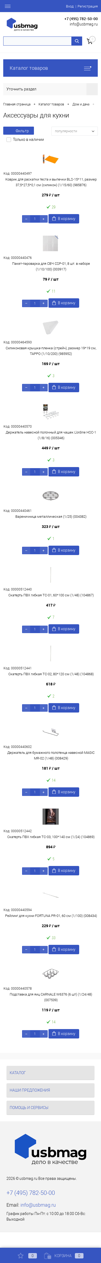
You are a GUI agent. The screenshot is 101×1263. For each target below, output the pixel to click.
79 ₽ (50, 279)
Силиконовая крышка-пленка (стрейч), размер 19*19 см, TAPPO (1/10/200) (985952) (51, 351)
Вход (70, 6)
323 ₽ (51, 526)
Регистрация (88, 6)
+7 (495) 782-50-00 (81, 18)
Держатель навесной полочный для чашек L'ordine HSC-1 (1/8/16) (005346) (51, 435)
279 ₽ (51, 194)
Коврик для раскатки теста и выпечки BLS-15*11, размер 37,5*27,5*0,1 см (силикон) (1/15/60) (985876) (51, 182)
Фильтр (18, 131)
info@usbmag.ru (84, 24)
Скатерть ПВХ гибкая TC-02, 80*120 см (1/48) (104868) (51, 674)
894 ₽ (50, 846)
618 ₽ (50, 683)
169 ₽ (51, 363)
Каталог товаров (50, 68)
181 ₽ (51, 768)
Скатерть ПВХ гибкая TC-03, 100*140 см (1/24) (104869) (51, 837)
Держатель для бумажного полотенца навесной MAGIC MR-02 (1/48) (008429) (51, 755)
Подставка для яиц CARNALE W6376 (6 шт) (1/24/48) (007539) (51, 997)
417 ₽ (50, 605)
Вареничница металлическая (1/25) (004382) (50, 517)
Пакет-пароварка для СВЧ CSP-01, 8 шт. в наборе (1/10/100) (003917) (51, 266)
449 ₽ (51, 447)
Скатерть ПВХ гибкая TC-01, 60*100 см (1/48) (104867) (51, 595)
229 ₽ (51, 925)
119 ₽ (51, 1009)
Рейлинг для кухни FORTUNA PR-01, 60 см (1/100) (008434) (51, 916)
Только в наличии (28, 139)
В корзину (63, 218)
